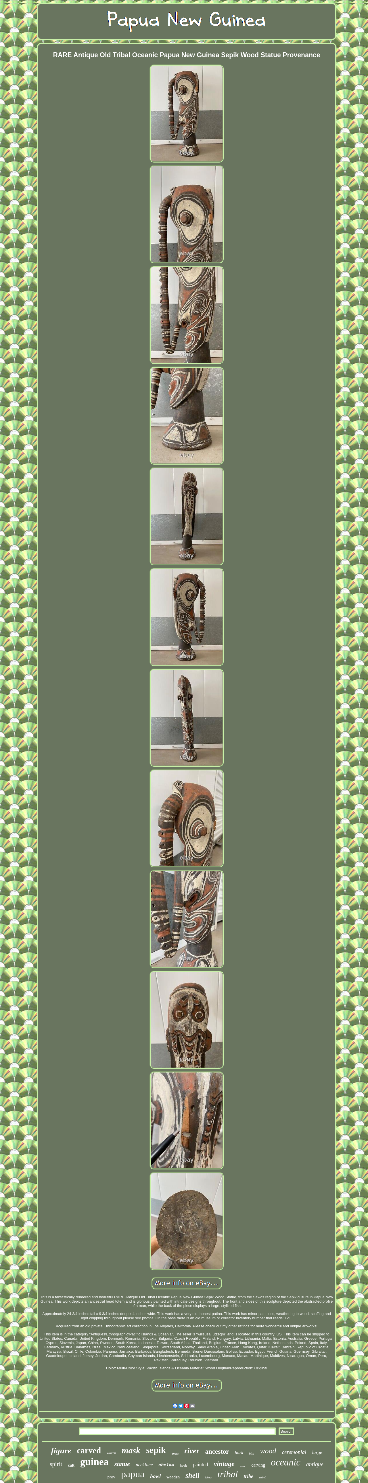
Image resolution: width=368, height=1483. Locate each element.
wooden (173, 1477)
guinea (94, 1461)
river (191, 1450)
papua (132, 1474)
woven (111, 1453)
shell (192, 1475)
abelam (166, 1465)
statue (122, 1463)
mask (131, 1450)
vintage (224, 1463)
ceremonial (294, 1452)
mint (262, 1477)
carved (89, 1450)
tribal (227, 1474)
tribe (248, 1476)
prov (112, 1477)
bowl (155, 1476)
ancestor (217, 1451)
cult (71, 1465)
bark (239, 1452)
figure (61, 1450)
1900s (175, 1453)
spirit (56, 1464)
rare (243, 1466)
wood (268, 1451)
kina (208, 1477)
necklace (144, 1464)
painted (200, 1464)
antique (314, 1464)
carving (258, 1465)
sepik (156, 1450)
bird (251, 1453)
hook (183, 1465)
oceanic (285, 1462)
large (317, 1452)
